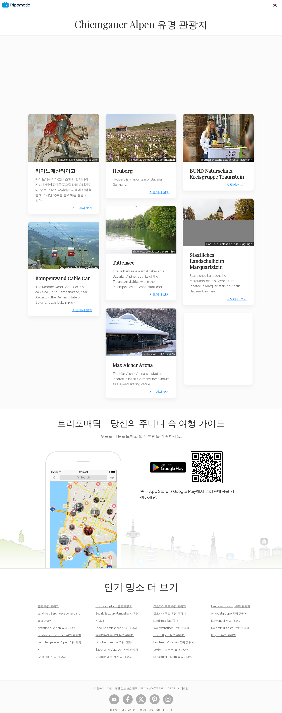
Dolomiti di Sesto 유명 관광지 (230, 623)
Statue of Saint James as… (72, 157)
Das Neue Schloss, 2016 (220, 240)
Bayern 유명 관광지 (223, 630)
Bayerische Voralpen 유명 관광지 (117, 644)
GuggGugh (244, 240)
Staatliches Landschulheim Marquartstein (208, 258)
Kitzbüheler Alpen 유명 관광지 (57, 623)
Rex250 (169, 349)
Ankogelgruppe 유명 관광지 (229, 608)
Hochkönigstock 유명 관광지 (114, 601)
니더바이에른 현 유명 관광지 (114, 651)
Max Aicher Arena (134, 360)
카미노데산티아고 (57, 169)
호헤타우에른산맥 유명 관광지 (115, 630)
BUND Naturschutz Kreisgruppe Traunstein (218, 172)
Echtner (92, 264)
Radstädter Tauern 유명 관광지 (172, 651)
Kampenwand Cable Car (59, 278)
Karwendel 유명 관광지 (226, 615)
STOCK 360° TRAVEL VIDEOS (157, 683)
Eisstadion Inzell (151, 349)
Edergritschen (165, 157)
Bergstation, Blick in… (71, 264)
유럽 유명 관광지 (48, 601)
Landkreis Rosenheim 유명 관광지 (59, 630)
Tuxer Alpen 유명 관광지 (169, 630)
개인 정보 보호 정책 (126, 683)
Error (94, 157)
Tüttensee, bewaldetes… (146, 248)
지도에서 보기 (81, 206)
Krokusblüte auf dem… (140, 157)
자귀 (109, 683)
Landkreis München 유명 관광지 (173, 637)
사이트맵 (183, 683)
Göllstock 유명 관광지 (52, 651)
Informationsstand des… (214, 157)
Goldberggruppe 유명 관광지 (115, 637)
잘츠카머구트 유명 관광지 (169, 601)
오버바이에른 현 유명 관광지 (171, 644)
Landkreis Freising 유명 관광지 (230, 601)
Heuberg (124, 169)
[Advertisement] (141, 77)
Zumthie (168, 248)
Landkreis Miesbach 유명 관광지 (116, 623)
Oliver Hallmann (241, 157)
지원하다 (99, 683)
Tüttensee (125, 259)
